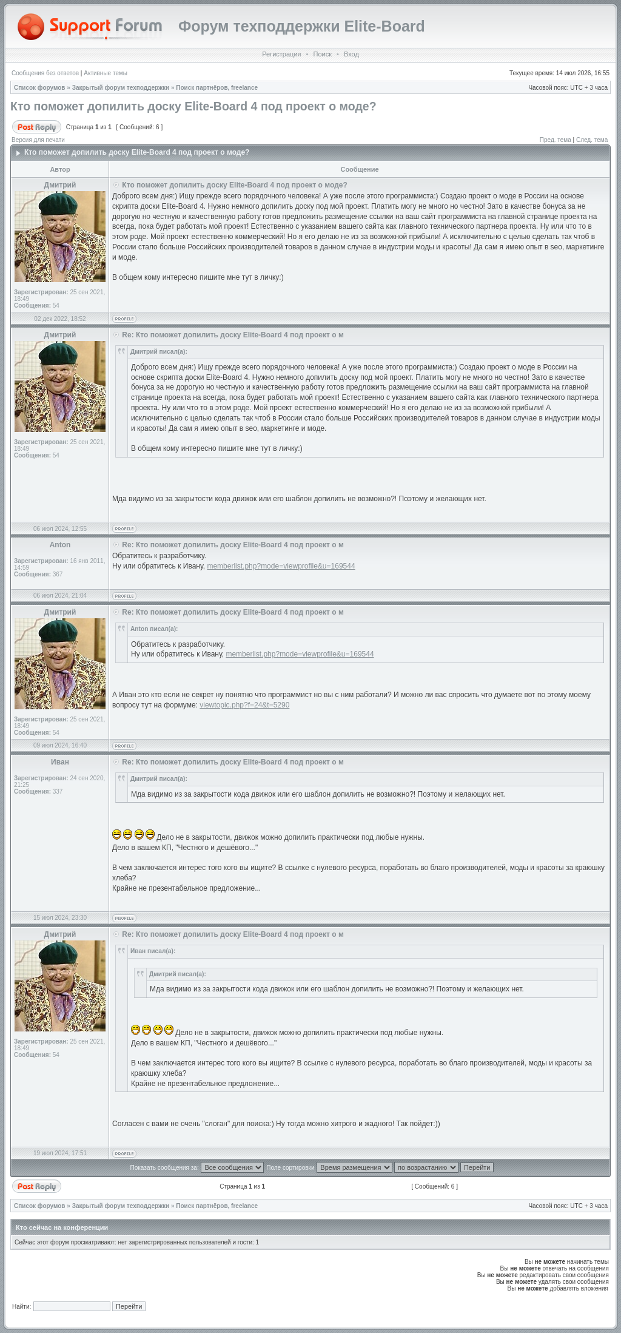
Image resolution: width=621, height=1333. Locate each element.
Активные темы (105, 73)
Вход (351, 54)
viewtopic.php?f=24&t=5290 (244, 705)
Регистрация (281, 54)
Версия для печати (38, 140)
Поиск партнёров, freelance (217, 87)
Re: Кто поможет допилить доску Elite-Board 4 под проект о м (232, 335)
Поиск (322, 54)
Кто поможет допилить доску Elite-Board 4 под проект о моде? (193, 106)
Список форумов (39, 87)
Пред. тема (555, 140)
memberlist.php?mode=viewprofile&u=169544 (281, 566)
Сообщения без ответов (45, 73)
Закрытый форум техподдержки (121, 87)
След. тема (592, 140)
